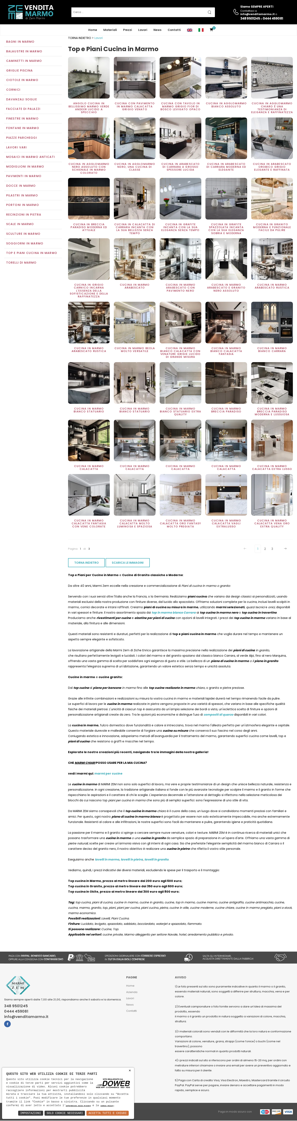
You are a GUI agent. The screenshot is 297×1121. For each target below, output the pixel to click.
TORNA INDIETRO (86, 563)
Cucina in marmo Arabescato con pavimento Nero (181, 288)
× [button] (130, 1070)
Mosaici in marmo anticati (30, 157)
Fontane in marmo (22, 129)
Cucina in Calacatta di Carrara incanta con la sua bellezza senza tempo (134, 229)
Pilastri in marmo (22, 196)
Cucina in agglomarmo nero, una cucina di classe (134, 167)
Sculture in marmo (23, 234)
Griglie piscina (19, 71)
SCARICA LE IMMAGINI (128, 563)
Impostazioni (30, 1113)
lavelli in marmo (107, 860)
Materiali (110, 30)
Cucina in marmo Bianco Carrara (272, 350)
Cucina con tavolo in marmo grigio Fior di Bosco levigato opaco (180, 107)
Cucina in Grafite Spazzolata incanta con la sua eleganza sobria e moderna (226, 229)
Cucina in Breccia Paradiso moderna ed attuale (89, 228)
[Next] (285, 549)
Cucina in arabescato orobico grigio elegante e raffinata (272, 167)
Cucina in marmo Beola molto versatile (134, 350)
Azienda (131, 992)
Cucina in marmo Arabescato (135, 286)
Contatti (174, 30)
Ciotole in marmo (22, 81)
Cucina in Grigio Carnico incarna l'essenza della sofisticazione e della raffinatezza (89, 291)
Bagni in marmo (20, 42)
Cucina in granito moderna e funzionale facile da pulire (272, 228)
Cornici (13, 90)
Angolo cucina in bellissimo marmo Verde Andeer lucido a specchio (88, 108)
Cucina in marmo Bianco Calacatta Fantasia (226, 352)
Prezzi (127, 30)
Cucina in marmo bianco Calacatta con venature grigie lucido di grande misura (180, 353)
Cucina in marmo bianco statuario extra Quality (180, 412)
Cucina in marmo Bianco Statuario (89, 410)
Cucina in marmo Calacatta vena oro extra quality (272, 524)
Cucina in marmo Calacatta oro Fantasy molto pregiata (180, 524)
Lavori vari (16, 148)
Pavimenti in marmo (23, 177)
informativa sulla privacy (78, 1106)
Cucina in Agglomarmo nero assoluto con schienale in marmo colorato (88, 168)
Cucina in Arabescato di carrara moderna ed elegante (226, 167)
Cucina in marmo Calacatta (89, 468)
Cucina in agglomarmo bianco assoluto (226, 105)
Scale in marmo (20, 225)
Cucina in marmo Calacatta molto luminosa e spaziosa (134, 524)
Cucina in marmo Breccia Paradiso (226, 410)
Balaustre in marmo (24, 52)
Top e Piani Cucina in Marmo (31, 253)
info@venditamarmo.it (26, 1017)
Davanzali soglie (21, 100)
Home (92, 30)
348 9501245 (250, 18)
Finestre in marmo (22, 119)
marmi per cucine (108, 774)
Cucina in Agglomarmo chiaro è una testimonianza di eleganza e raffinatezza (272, 108)
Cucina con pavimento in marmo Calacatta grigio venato (135, 107)
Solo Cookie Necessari (65, 1113)
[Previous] (246, 549)
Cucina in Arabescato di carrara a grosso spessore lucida (180, 167)
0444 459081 (273, 18)
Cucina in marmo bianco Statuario (134, 410)
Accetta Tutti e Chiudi (107, 1113)
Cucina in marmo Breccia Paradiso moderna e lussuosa (272, 412)
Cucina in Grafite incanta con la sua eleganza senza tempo (180, 228)
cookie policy (106, 1106)
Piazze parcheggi (21, 138)
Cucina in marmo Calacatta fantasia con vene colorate (89, 524)
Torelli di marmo (21, 263)
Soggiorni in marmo (24, 244)
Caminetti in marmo (24, 61)
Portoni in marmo (22, 205)
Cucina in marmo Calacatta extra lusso (272, 468)
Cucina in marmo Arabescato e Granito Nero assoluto (226, 288)
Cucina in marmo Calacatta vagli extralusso (226, 524)
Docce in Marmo (21, 186)
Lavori (142, 30)
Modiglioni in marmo (25, 167)
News (157, 30)
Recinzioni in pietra (23, 215)
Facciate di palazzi (23, 109)
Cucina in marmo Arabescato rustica (272, 286)
